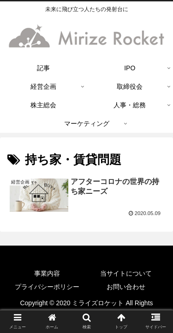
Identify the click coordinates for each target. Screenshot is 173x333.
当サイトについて (126, 273)
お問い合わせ (126, 286)
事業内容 (47, 273)
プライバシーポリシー (47, 286)
